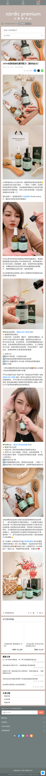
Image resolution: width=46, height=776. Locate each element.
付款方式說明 (6, 726)
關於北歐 (4, 718)
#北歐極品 (26, 196)
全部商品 (4, 722)
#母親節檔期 (28, 541)
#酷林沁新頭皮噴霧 (20, 445)
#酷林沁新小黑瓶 (22, 332)
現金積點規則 (6, 730)
